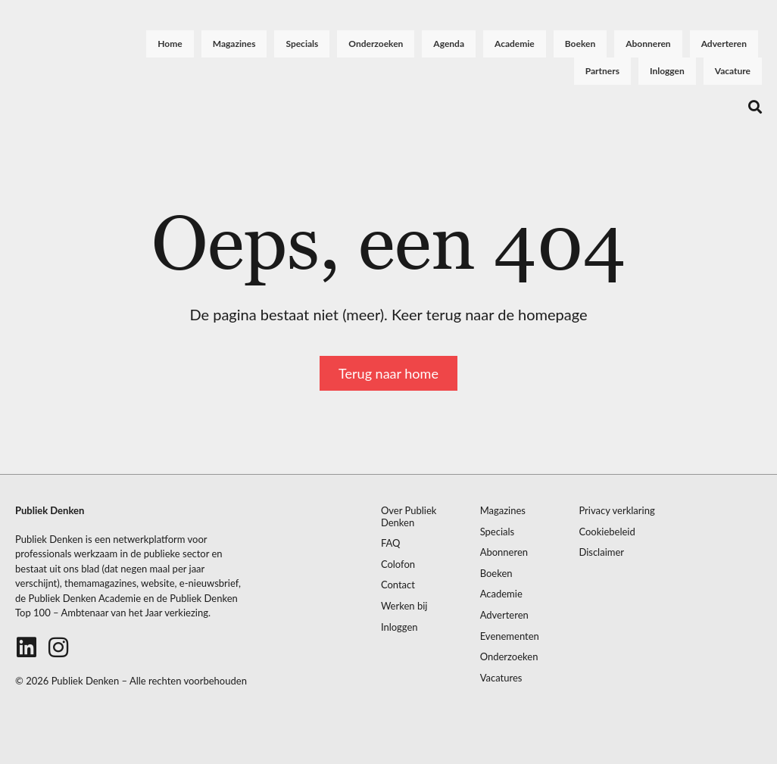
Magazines (234, 43)
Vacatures (501, 678)
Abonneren (648, 43)
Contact (398, 585)
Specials (302, 43)
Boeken (580, 43)
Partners (602, 70)
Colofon (398, 564)
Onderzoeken (375, 43)
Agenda (448, 43)
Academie (515, 43)
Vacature (732, 70)
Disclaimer (601, 552)
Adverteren (724, 43)
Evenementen (509, 636)
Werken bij (404, 606)
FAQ (391, 543)
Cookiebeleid (607, 532)
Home (170, 43)
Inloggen (667, 70)
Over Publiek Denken (409, 517)
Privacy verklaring (616, 510)
